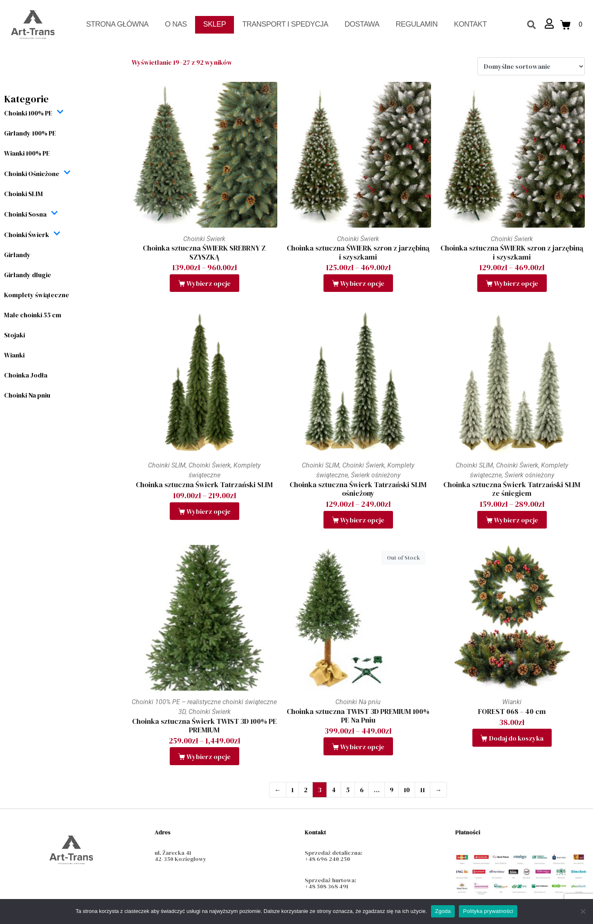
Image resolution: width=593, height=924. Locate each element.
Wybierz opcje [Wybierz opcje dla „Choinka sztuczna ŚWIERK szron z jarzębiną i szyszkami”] (362, 283)
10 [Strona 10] (407, 789)
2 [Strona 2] (306, 789)
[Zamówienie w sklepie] (531, 66)
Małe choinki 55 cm (32, 314)
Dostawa (362, 24)
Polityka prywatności (488, 911)
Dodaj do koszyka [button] (516, 738)
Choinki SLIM (23, 193)
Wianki (14, 354)
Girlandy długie (27, 274)
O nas (176, 24)
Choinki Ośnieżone (37, 173)
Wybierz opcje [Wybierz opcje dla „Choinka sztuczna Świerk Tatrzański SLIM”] (208, 511)
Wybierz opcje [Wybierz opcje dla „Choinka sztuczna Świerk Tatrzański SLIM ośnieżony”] (362, 519)
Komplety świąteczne (36, 294)
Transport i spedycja (285, 24)
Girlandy (17, 254)
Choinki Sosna (31, 214)
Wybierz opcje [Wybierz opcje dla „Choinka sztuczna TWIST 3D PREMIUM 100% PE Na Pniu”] (362, 746)
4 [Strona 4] (334, 789)
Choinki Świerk (32, 234)
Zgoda (443, 911)
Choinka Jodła (25, 375)
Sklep (214, 24)
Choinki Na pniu (27, 395)
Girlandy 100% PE (30, 133)
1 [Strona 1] (292, 789)
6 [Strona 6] (362, 789)
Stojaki (14, 334)
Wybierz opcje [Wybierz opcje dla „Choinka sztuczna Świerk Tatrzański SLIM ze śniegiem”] (516, 519)
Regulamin (416, 24)
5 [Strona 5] (348, 789)
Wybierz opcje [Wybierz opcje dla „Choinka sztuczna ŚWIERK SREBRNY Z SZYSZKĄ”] (208, 283)
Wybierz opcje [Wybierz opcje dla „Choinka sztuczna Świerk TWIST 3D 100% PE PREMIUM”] (208, 756)
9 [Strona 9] (391, 789)
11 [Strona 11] (422, 789)
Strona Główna (117, 24)
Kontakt (470, 24)
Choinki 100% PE (34, 112)
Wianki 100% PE (27, 153)
